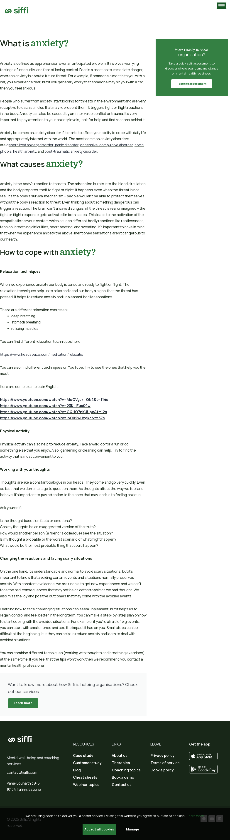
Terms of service (165, 762)
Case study (83, 755)
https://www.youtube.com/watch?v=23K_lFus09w (45, 405)
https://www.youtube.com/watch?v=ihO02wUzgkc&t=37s (52, 417)
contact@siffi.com (22, 772)
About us (119, 755)
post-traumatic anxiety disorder (70, 151)
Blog (77, 770)
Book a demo (123, 777)
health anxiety (24, 151)
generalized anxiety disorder (29, 144)
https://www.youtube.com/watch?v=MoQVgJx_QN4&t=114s (54, 399)
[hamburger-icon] (221, 5)
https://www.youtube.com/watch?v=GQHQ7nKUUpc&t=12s (53, 411)
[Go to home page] (16, 10)
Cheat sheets (85, 777)
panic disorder (66, 144)
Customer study (87, 762)
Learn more (23, 703)
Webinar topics (86, 784)
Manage (132, 829)
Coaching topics (126, 770)
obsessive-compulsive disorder (106, 144)
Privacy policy (162, 755)
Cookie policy (162, 770)
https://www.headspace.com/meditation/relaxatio (41, 354)
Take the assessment (191, 84)
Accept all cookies (99, 829)
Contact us (122, 784)
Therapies (121, 762)
